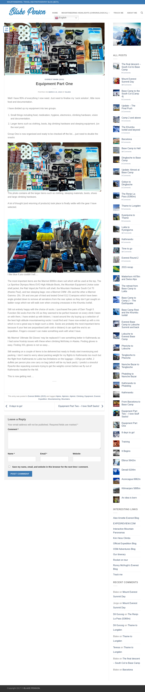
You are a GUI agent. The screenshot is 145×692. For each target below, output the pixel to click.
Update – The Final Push (128, 107)
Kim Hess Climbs (121, 538)
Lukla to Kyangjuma (127, 228)
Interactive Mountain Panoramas (123, 531)
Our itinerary (119, 554)
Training (126, 441)
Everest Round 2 (130, 258)
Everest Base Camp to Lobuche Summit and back (130, 324)
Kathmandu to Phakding (129, 384)
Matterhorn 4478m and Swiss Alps (131, 277)
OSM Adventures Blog (124, 549)
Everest (97, 396)
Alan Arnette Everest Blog (126, 518)
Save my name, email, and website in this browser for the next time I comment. (50, 467)
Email (43, 454)
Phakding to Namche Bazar (129, 375)
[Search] (142, 12)
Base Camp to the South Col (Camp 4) (131, 94)
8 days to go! (13, 406)
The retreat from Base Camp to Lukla (130, 288)
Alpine (58, 396)
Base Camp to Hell (131, 148)
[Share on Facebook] (54, 386)
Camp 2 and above (131, 118)
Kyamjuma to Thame (128, 216)
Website (77, 454)
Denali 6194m (129, 470)
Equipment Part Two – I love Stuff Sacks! (81, 406)
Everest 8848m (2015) (54, 79)
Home (55, 13)
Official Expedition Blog (124, 543)
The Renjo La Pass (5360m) (129, 195)
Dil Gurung (118, 614)
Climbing (80, 396)
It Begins (126, 451)
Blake (68, 92)
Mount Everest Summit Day (129, 80)
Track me (118, 13)
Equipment (89, 396)
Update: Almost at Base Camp (130, 171)
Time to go (127, 248)
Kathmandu (127, 239)
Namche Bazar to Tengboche (130, 365)
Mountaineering (54, 399)
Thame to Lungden (131, 206)
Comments (126, 73)
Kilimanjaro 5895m (131, 488)
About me (132, 13)
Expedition (43, 399)
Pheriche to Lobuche (127, 347)
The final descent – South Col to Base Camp (131, 67)
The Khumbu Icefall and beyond (131, 128)
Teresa (116, 647)
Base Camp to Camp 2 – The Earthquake (129, 300)
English (60, 18)
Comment (13, 429)
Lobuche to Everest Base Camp (128, 336)
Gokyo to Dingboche (127, 183)
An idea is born (129, 497)
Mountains (65, 399)
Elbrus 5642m (129, 460)
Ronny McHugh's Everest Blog (126, 567)
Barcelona (127, 139)
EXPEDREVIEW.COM (124, 523)
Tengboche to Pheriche (128, 356)
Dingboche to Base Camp (131, 159)
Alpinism (65, 396)
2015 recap (127, 267)
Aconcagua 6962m (131, 479)
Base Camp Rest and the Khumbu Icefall (130, 312)
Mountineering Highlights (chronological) (85, 12)
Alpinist (72, 396)
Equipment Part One (129, 424)
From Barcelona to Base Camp (131, 403)
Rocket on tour (120, 560)
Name (11, 454)
